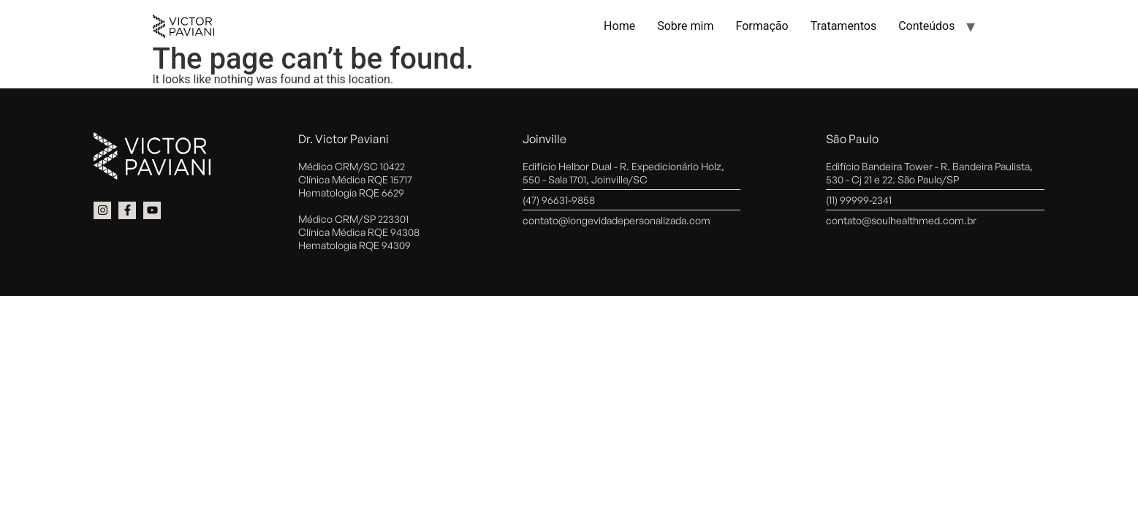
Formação (761, 26)
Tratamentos (844, 26)
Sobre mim (685, 26)
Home (619, 26)
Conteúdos (926, 26)
